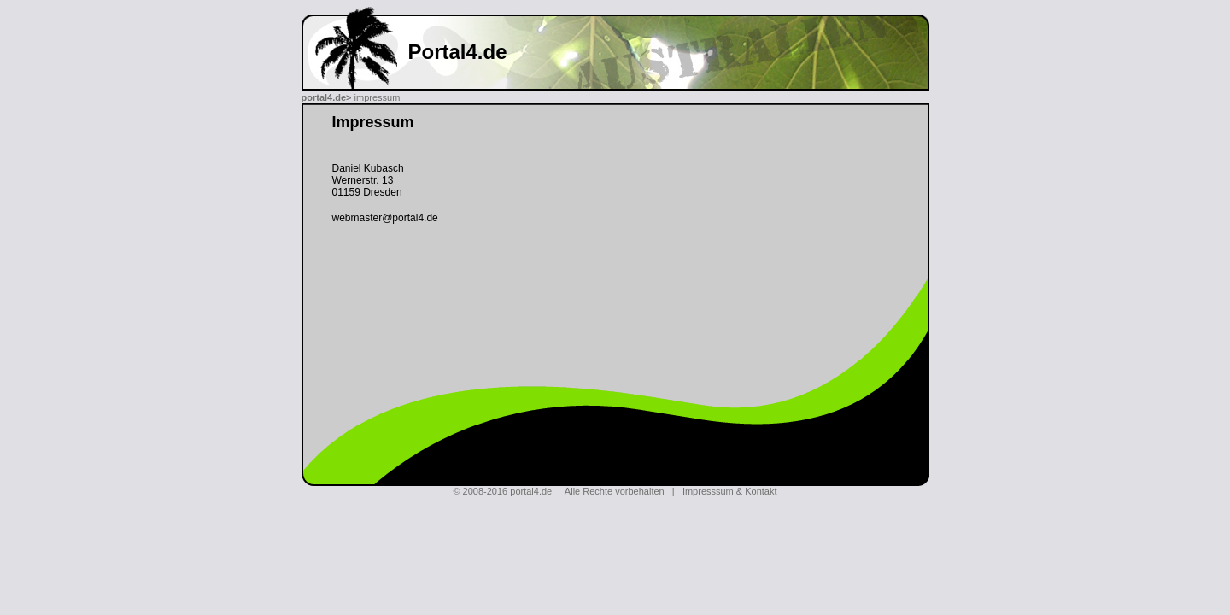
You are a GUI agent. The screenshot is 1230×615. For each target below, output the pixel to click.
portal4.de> (327, 97)
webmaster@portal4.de (385, 218)
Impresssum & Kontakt (729, 491)
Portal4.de (457, 51)
